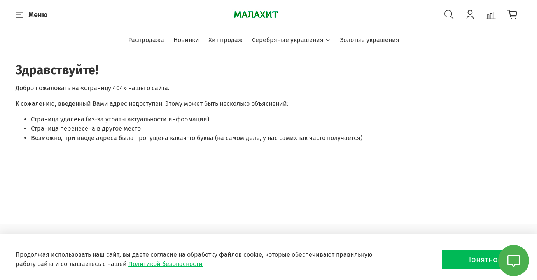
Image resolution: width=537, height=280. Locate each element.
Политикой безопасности (165, 264)
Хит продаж (225, 40)
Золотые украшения (369, 40)
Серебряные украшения (291, 40)
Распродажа (146, 40)
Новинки (186, 40)
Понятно (482, 259)
